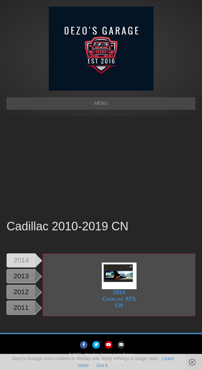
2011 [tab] (21, 307)
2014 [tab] (21, 260)
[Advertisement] (101, 169)
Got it (102, 365)
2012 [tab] (21, 291)
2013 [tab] (21, 276)
